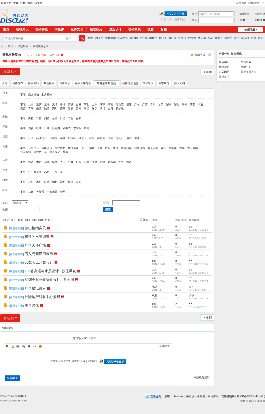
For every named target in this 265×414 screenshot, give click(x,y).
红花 (210, 37)
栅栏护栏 (60, 148)
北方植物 (47, 94)
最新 (20, 220)
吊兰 (236, 37)
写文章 (38, 3)
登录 (82, 361)
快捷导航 (249, 29)
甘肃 (160, 104)
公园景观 (246, 62)
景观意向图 (106, 83)
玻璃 (46, 181)
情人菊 (202, 37)
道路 (137, 138)
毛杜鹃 (144, 37)
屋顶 (46, 162)
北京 (31, 104)
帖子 (68, 38)
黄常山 (134, 37)
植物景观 (134, 29)
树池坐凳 (73, 148)
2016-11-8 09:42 (197, 247)
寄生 (70, 118)
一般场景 (52, 191)
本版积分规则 (202, 377)
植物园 (101, 138)
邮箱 (167, 396)
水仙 (260, 37)
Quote (29, 346)
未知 (78, 181)
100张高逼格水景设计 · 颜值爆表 (50, 271)
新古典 (56, 128)
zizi (154, 226)
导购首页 (6, 3)
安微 (70, 104)
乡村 (129, 138)
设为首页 (241, 3)
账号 (194, 13)
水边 (31, 162)
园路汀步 (47, 148)
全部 (4, 83)
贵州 (152, 104)
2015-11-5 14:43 (197, 290)
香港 (62, 104)
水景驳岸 (126, 148)
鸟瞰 (31, 191)
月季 (253, 37)
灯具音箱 (25, 152)
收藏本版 (200, 54)
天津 (54, 104)
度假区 (72, 138)
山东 (94, 104)
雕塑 (65, 152)
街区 (110, 138)
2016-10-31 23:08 (198, 255)
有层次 (38, 171)
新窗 (145, 219)
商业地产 (41, 138)
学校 (62, 138)
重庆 (39, 104)
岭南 (86, 128)
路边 (129, 162)
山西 (39, 108)
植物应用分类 (83, 83)
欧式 (39, 128)
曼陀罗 (173, 37)
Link (23, 346)
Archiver (178, 396)
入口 (62, 162)
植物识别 (33, 83)
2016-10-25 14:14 (198, 272)
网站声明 (213, 396)
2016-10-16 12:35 (198, 281)
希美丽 (99, 37)
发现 (16, 3)
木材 (39, 181)
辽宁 (94, 108)
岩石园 (112, 162)
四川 (54, 108)
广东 (137, 104)
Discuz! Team (19, 400)
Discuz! (19, 396)
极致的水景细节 (37, 237)
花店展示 (64, 83)
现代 (31, 128)
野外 (121, 162)
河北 (86, 104)
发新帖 (9, 71)
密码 (194, 20)
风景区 (83, 138)
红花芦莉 (122, 37)
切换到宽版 (263, 3)
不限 (23, 94)
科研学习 (224, 62)
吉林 (78, 104)
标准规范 (164, 83)
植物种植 (41, 29)
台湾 (110, 108)
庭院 (92, 138)
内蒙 (23, 108)
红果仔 (182, 37)
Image (18, 346)
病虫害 (59, 29)
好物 (23, 3)
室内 (39, 162)
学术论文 (148, 83)
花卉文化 (77, 29)
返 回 (209, 72)
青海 (31, 108)
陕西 (46, 108)
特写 (62, 191)
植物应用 (96, 29)
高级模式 (164, 346)
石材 (31, 181)
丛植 (54, 118)
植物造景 (130, 83)
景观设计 (115, 29)
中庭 (70, 162)
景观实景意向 (41, 46)
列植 (46, 118)
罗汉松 (245, 37)
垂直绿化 (54, 152)
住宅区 (53, 138)
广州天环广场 (35, 245)
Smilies (40, 346)
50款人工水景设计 (39, 262)
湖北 (176, 104)
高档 (46, 171)
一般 (54, 171)
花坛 (163, 148)
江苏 (102, 104)
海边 (94, 162)
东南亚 (77, 128)
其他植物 (49, 83)
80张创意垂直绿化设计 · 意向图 (49, 280)
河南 (110, 104)
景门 (84, 148)
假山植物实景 (35, 228)
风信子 (163, 37)
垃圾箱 (173, 148)
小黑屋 (201, 396)
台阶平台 (33, 148)
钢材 (54, 181)
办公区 (120, 138)
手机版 (190, 396)
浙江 (86, 108)
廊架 (182, 148)
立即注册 (259, 20)
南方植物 (33, 94)
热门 (27, 220)
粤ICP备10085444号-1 (250, 396)
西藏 (62, 108)
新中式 (67, 128)
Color (12, 346)
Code (34, 346)
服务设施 (139, 148)
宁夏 (200, 104)
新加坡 (120, 108)
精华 (41, 220)
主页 (10, 46)
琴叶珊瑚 (110, 37)
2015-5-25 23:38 (197, 307)
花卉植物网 (2, 46)
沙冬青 (192, 37)
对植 (39, 118)
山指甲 (153, 37)
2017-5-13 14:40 (197, 238)
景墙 (99, 148)
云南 (78, 108)
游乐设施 (153, 148)
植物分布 (17, 83)
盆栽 (78, 118)
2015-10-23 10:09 (198, 298)
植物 (70, 181)
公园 (31, 138)
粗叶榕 (228, 37)
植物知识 (22, 29)
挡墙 (92, 148)
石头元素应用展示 (39, 254)
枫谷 (154, 286)
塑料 (62, 181)
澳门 (102, 108)
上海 (46, 104)
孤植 (31, 118)
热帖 (34, 220)
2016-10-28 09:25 (198, 264)
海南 (184, 104)
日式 (46, 128)
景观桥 (38, 152)
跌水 (107, 148)
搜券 (30, 3)
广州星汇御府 (35, 288)
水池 (115, 148)
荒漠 (102, 162)
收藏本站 (253, 3)
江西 (192, 104)
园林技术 (224, 76)
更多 (47, 220)
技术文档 (179, 83)
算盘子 (219, 37)
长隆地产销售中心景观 (42, 297)
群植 (62, 118)
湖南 (168, 104)
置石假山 (192, 148)
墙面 (54, 162)
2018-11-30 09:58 (198, 229)
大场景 (40, 191)
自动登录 (242, 13)
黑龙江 (120, 104)
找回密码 (259, 13)
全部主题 (7, 220)
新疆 (70, 108)
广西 (145, 104)
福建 (129, 104)
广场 (78, 162)
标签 (164, 29)
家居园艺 (224, 71)
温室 (86, 162)
